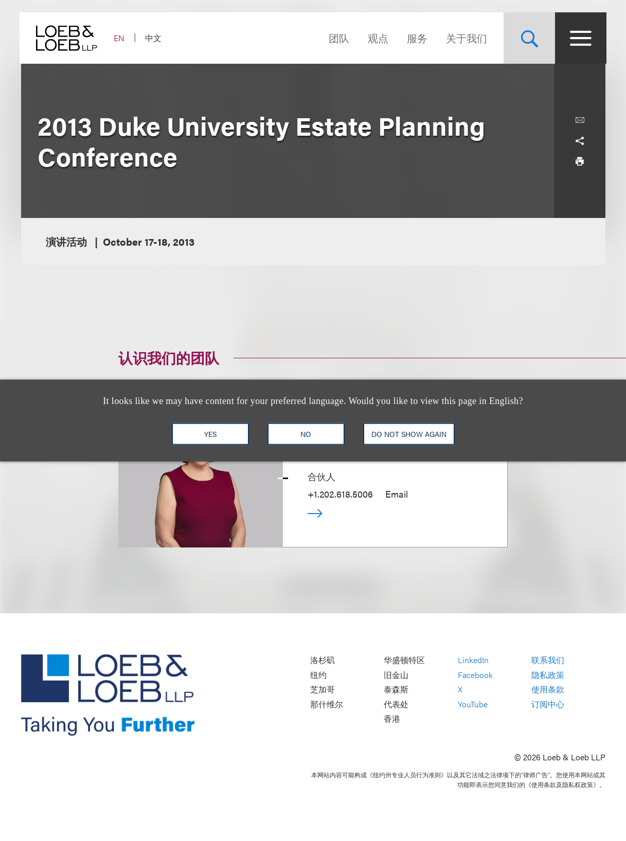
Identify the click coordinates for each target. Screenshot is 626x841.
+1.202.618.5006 (340, 493)
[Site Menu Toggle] (579, 38)
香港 (392, 719)
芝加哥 (322, 690)
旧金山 (396, 675)
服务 (416, 37)
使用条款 (547, 690)
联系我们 (547, 660)
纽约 (318, 675)
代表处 (396, 704)
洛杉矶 (322, 660)
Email (396, 493)
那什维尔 (326, 704)
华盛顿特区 (404, 660)
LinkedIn (473, 660)
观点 (377, 37)
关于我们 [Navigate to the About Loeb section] (465, 37)
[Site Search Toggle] (528, 38)
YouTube (473, 704)
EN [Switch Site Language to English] (120, 38)
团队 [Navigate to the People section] (338, 37)
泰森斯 (396, 690)
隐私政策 (547, 675)
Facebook (475, 675)
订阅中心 (547, 704)
